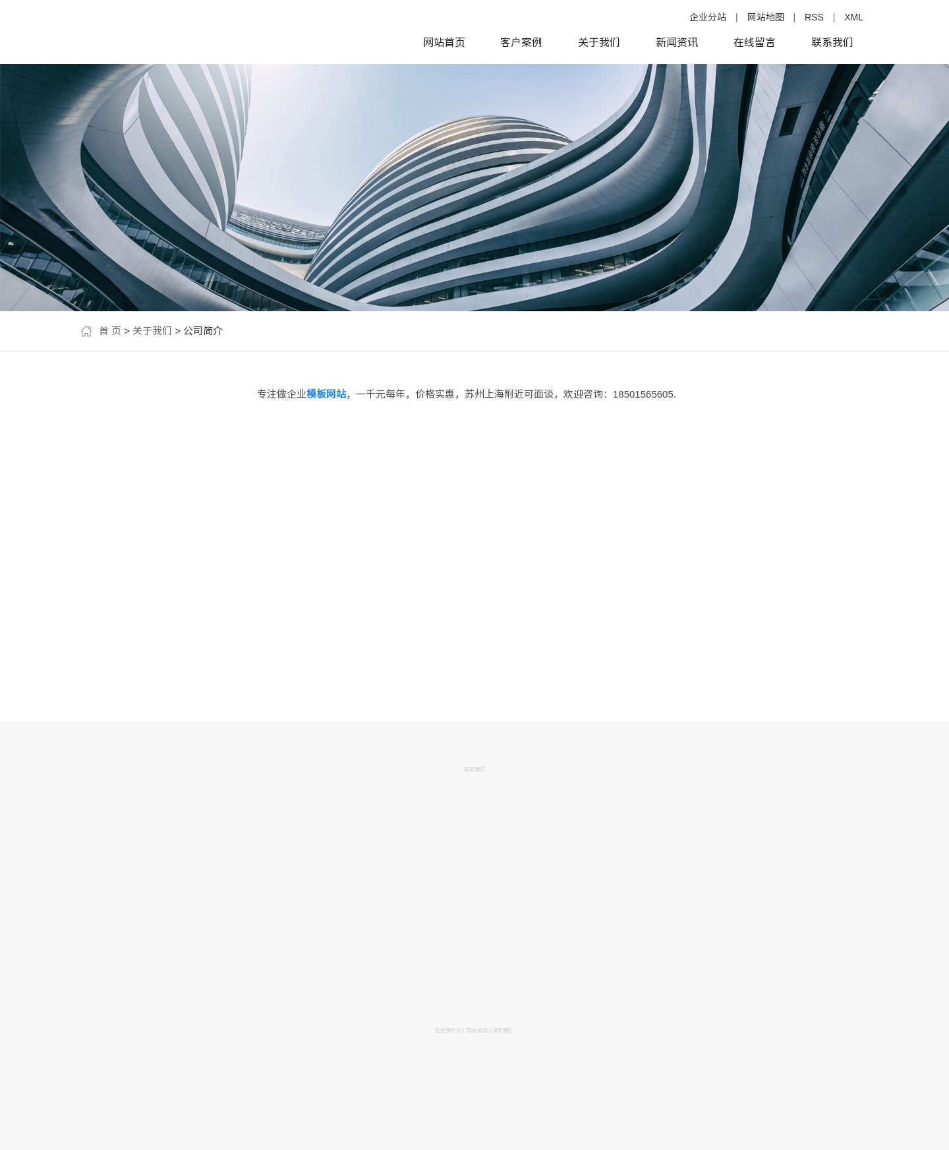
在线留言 (754, 42)
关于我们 (599, 42)
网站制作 (120, 598)
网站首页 (444, 42)
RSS (814, 17)
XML (853, 17)
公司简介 (116, 443)
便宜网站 (120, 628)
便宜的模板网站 (195, 537)
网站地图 (765, 17)
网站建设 (196, 567)
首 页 (110, 330)
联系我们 (832, 42)
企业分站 (707, 17)
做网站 (120, 537)
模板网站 (196, 628)
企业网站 (120, 567)
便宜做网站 (196, 598)
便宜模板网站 (120, 658)
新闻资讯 (677, 42)
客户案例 (521, 42)
